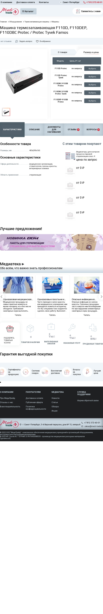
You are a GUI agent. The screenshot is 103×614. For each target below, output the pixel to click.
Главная (3, 22)
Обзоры (55, 406)
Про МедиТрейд (7, 398)
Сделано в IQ (5, 438)
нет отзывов (6, 41)
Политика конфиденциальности (36, 407)
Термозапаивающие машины (36, 22)
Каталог (28, 11)
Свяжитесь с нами (88, 11)
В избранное (43, 41)
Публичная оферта (34, 402)
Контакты (44, 2)
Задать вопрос (23, 41)
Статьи (55, 402)
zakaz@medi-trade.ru (93, 426)
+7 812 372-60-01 (94, 2)
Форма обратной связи (88, 400)
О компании (6, 2)
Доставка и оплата (25, 2)
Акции (54, 411)
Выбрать (92, 68)
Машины (55, 22)
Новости (55, 398)
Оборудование (15, 22)
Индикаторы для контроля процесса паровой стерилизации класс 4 (87, 154)
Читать (18, 315)
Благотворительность (10, 406)
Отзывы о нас (6, 402)
